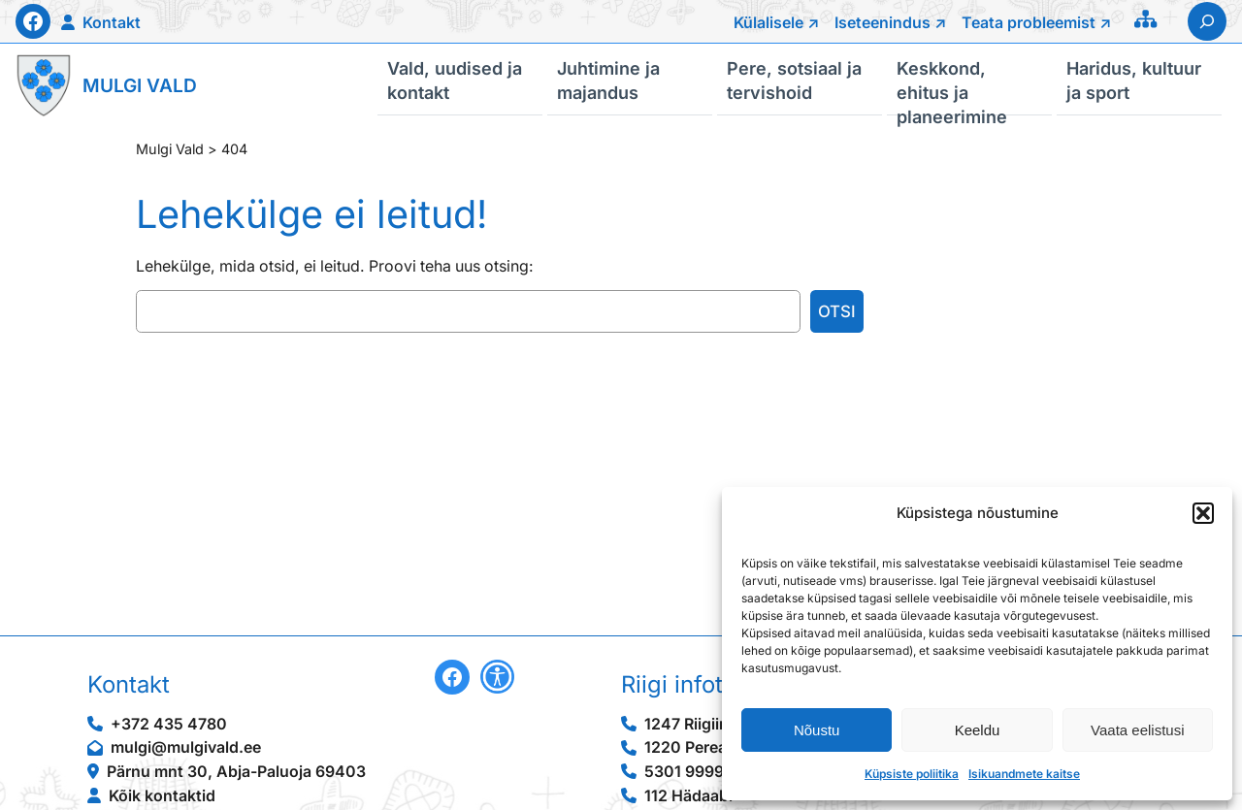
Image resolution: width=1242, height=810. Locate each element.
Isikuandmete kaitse (1024, 773)
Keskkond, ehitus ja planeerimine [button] (952, 86)
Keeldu (977, 730)
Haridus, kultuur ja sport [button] (1133, 79)
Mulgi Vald (139, 86)
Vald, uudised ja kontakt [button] (454, 79)
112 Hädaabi (688, 796)
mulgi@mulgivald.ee (186, 747)
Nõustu (817, 730)
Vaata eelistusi (1137, 730)
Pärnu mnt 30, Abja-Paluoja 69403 (236, 771)
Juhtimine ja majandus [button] (608, 79)
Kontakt (111, 23)
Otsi (837, 311)
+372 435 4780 (169, 724)
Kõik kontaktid (162, 796)
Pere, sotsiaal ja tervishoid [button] (794, 79)
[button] (1203, 513)
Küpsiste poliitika (912, 773)
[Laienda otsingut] (1207, 21)
